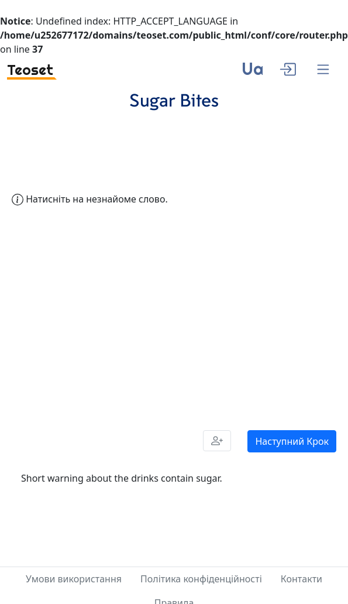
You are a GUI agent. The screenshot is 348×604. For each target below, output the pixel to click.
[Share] (217, 441)
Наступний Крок (292, 441)
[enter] (287, 68)
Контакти (301, 578)
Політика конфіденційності (201, 578)
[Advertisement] (120, 315)
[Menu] (323, 70)
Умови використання (74, 578)
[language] (252, 73)
